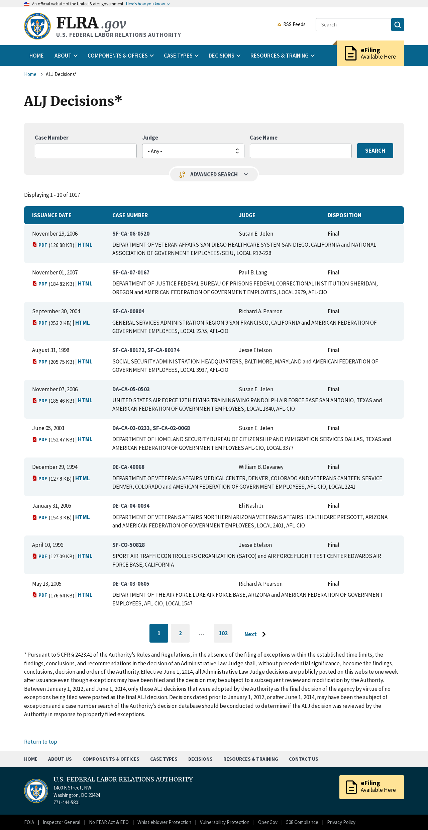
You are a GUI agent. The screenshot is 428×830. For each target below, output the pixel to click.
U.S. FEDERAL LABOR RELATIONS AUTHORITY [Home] (123, 779)
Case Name (264, 137)
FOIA (29, 822)
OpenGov (268, 822)
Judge (150, 137)
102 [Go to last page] (226, 636)
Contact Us (303, 759)
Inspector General (61, 822)
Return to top (40, 741)
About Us (60, 759)
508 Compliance (302, 822)
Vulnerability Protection (224, 822)
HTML (85, 244)
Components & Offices (111, 759)
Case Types (164, 759)
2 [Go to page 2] (184, 634)
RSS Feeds (291, 24)
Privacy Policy (341, 822)
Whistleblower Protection (164, 822)
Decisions (200, 759)
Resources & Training (250, 759)
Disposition (344, 215)
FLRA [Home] (91, 23)
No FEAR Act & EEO (109, 822)
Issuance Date (52, 215)
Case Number (52, 137)
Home (36, 55)
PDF (39, 245)
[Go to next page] (257, 634)
